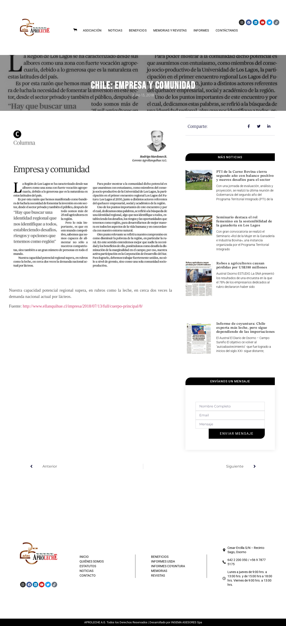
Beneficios (138, 30)
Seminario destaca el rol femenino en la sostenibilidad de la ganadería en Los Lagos (244, 221)
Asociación (92, 30)
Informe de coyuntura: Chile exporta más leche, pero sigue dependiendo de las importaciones (245, 328)
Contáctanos (227, 30)
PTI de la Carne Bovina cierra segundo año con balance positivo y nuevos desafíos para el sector (245, 176)
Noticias (115, 30)
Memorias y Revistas (170, 30)
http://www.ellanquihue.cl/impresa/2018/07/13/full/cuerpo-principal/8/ (83, 306)
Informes (201, 30)
